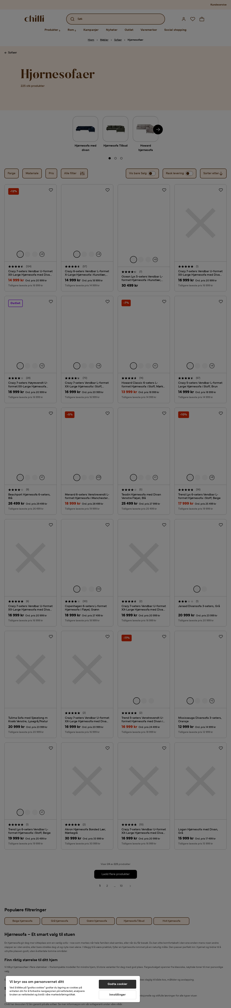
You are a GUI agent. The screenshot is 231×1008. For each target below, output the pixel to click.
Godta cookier (117, 984)
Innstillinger (117, 995)
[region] (73, 989)
